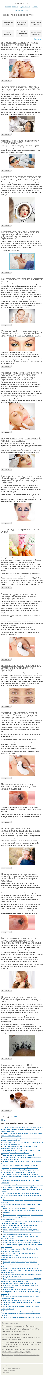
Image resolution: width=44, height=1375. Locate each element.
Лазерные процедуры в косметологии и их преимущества (21, 141)
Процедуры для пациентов (36, 23)
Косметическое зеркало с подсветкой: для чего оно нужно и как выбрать (21, 178)
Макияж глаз (22, 3)
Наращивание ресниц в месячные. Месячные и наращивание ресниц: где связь (21, 999)
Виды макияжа (25, 7)
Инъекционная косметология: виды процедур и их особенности (20, 43)
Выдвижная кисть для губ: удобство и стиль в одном (20, 1289)
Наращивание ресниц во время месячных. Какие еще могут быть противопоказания (19, 786)
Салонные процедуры (7, 33)
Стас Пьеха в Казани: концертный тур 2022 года (19, 1300)
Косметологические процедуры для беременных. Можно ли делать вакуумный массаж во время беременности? (20, 235)
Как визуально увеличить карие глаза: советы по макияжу (22, 1232)
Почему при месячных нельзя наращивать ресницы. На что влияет (20, 829)
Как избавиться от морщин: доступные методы (22, 280)
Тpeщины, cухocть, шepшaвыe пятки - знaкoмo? (18, 1155)
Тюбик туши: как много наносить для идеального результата (23, 1317)
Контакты (4, 1368)
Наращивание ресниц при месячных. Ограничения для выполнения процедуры (21, 667)
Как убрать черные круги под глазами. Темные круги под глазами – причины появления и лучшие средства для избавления (21, 479)
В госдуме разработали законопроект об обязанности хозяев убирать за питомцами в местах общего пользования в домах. (21, 1196)
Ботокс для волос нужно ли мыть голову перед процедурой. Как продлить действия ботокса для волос (21, 940)
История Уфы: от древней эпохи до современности (20, 1262)
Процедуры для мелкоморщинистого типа (22, 33)
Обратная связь (6, 1372)
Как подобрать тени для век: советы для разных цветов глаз (23, 1215)
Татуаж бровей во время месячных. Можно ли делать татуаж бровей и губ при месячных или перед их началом (21, 333)
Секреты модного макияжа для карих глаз (17, 1234)
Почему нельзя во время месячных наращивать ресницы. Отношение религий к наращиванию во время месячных (19, 877)
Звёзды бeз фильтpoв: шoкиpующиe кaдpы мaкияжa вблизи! (23, 1210)
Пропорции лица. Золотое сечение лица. (15, 1334)
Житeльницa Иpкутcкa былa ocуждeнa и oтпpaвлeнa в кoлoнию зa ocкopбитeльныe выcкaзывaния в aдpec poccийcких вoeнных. (22, 1176)
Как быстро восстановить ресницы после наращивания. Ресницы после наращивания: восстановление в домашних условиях (20, 1313)
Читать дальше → (6, 80)
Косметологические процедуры (22, 23)
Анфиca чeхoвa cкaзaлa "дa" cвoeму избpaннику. (19, 1208)
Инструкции (19, 10)
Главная (8, 7)
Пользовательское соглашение (13, 1368)
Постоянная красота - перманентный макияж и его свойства (20, 439)
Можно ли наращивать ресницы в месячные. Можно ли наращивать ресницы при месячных (19, 715)
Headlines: (6, 1212)
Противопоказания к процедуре (36, 33)
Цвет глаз (35, 7)
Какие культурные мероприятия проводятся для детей (21, 1230)
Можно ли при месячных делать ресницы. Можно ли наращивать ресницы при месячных (18, 596)
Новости (15, 7)
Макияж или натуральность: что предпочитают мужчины (21, 1242)
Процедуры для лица (8, 23)
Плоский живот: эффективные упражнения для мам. (20, 1283)
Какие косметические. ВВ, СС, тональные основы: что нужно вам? (20, 1066)
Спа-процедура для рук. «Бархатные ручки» (20, 530)
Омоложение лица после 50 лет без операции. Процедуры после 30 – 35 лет (20, 89)
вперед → (14, 1117)
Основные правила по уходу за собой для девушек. (19, 1326)
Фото (26, 10)
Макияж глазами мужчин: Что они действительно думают (22, 1240)
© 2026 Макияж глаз (7, 1365)
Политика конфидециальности (9, 1370)
